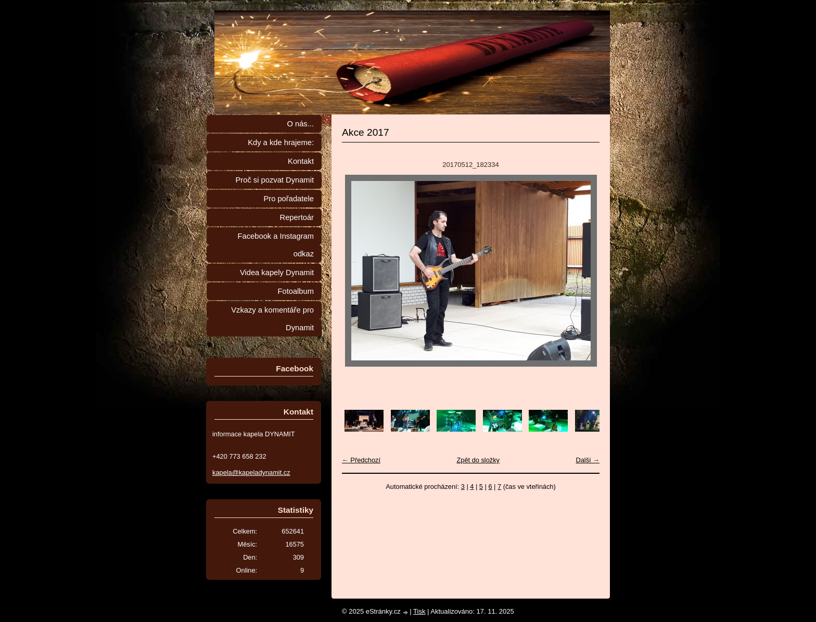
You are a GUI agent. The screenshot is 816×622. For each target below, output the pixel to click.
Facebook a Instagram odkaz (276, 245)
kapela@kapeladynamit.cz (251, 472)
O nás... (300, 124)
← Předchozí (361, 460)
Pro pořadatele (288, 199)
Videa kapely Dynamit (277, 272)
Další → (588, 460)
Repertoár (297, 217)
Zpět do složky (478, 460)
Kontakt (301, 161)
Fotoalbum (295, 291)
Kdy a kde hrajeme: (281, 142)
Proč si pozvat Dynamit (274, 180)
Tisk (419, 611)
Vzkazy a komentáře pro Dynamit (272, 319)
